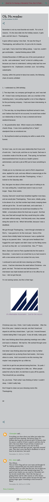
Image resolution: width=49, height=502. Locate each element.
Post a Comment (8, 489)
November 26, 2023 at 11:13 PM (19, 484)
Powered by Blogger (25, 499)
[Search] (46, 3)
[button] (3, 23)
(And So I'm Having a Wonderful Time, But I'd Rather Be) (26, 3)
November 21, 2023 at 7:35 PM (19, 454)
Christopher (13, 433)
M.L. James (13, 460)
